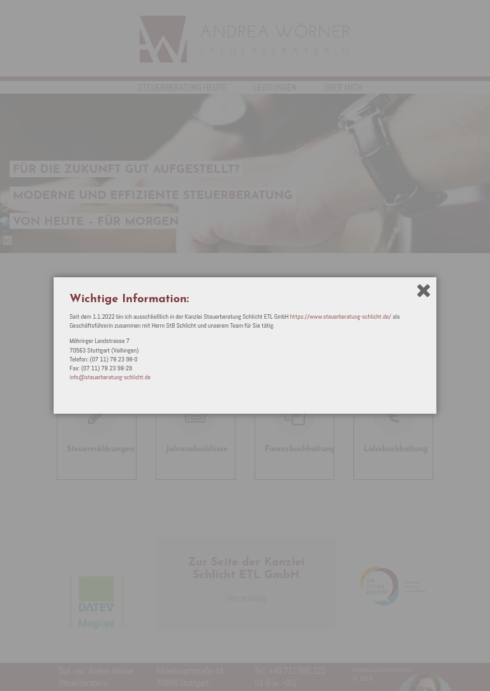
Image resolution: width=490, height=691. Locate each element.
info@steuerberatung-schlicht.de (110, 377)
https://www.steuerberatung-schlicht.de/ (340, 316)
